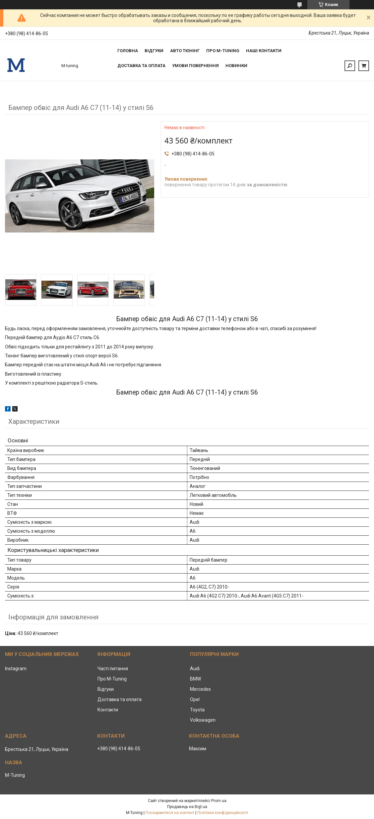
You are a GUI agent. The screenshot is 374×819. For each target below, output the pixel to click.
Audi (195, 668)
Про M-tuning (222, 50)
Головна (127, 50)
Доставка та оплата (141, 65)
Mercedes (200, 689)
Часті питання (112, 668)
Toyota (197, 709)
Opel (195, 699)
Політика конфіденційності (222, 812)
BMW (195, 679)
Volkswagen (203, 720)
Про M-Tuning (112, 679)
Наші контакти (263, 50)
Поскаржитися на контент (170, 812)
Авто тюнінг (185, 50)
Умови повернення (195, 65)
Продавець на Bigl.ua (187, 806)
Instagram (16, 668)
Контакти (107, 709)
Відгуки (154, 50)
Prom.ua (218, 800)
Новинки (236, 65)
